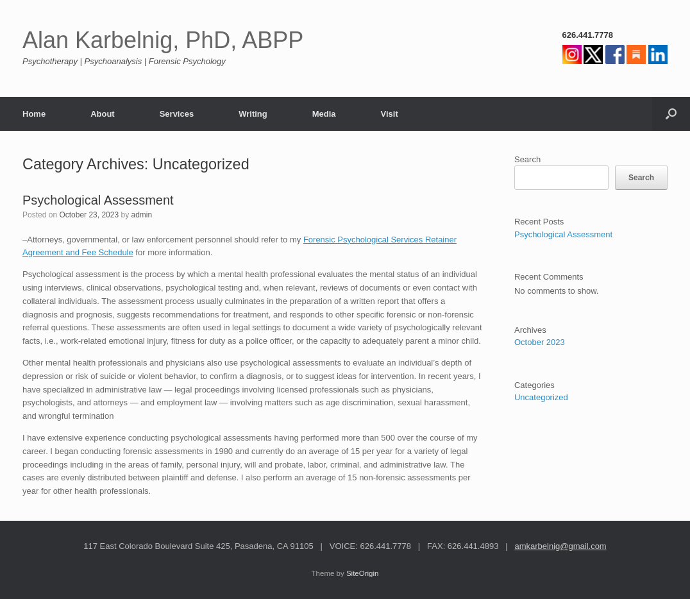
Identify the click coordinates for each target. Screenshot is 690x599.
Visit (389, 114)
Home (34, 114)
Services (177, 114)
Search (527, 159)
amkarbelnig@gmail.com (560, 546)
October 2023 (539, 342)
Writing (253, 114)
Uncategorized (541, 397)
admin (141, 214)
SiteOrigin (362, 573)
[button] (671, 114)
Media (324, 114)
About (102, 114)
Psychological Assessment (98, 200)
